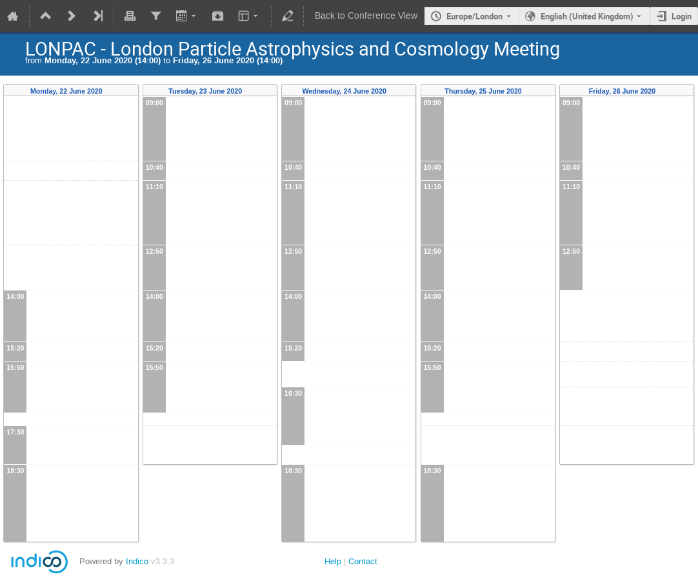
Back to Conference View (366, 16)
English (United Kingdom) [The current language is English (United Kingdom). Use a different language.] (587, 16)
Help (332, 561)
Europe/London (474, 16)
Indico (137, 561)
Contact (362, 561)
